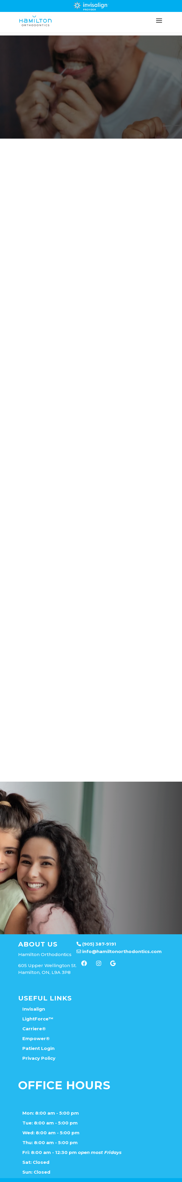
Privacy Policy (38, 1046)
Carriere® (34, 1017)
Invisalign (33, 997)
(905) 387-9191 (96, 932)
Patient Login (38, 1037)
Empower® (36, 1027)
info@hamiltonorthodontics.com (119, 940)
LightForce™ (37, 1007)
